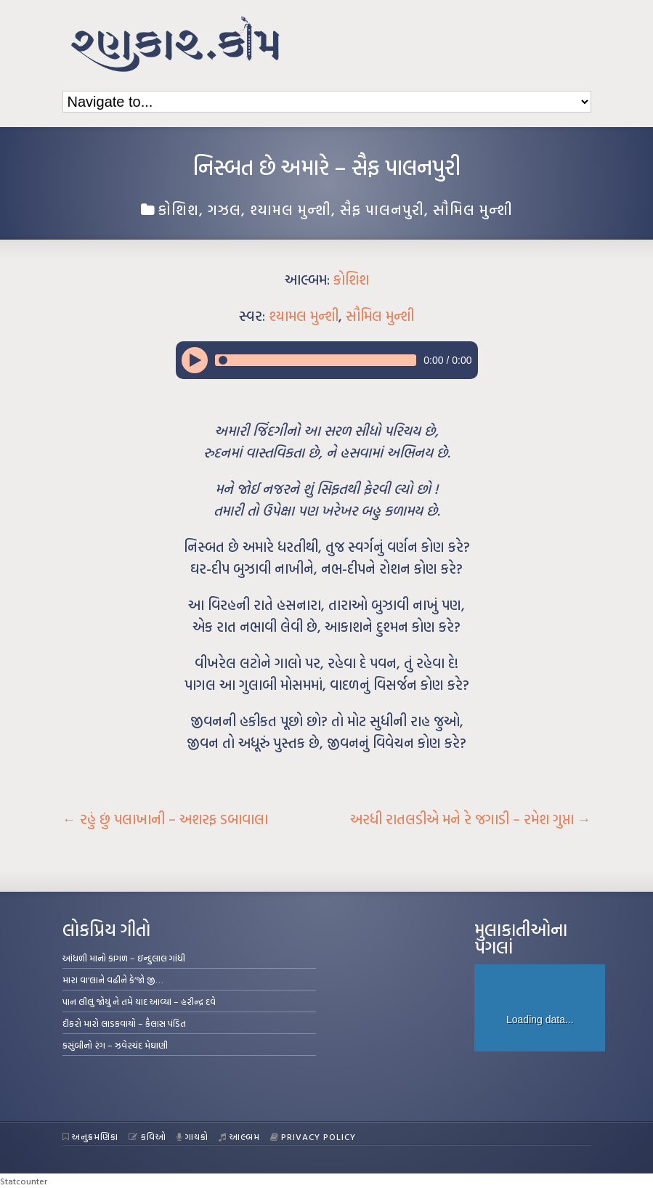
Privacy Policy (313, 1136)
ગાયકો (193, 1136)
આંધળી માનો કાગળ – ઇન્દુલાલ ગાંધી (123, 957)
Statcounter (23, 1180)
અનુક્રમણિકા (90, 1136)
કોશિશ (178, 209)
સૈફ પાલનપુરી (382, 209)
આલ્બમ (239, 1136)
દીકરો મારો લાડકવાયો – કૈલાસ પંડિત (124, 1023)
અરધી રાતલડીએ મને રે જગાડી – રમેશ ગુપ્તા (470, 819)
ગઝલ (224, 209)
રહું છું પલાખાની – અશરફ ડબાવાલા (165, 819)
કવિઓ (147, 1136)
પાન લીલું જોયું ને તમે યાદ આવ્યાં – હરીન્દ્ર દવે (139, 1001)
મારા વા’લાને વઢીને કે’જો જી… (112, 979)
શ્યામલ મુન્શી (290, 209)
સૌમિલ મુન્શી (473, 209)
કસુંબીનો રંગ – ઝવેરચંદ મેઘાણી (115, 1044)
